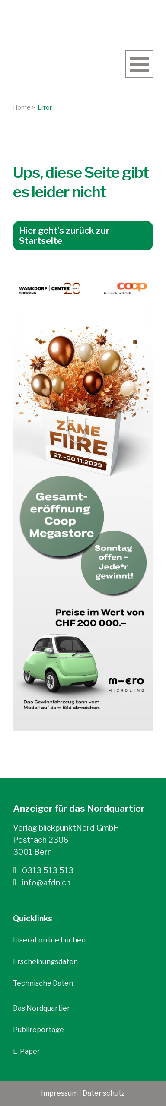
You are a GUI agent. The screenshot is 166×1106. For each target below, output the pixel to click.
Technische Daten (43, 983)
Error (45, 107)
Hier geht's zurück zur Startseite (64, 235)
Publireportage (38, 1030)
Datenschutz (104, 1093)
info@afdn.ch (41, 882)
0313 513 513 (43, 870)
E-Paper (26, 1051)
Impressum (59, 1093)
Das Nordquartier (41, 1008)
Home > (24, 107)
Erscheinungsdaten (45, 961)
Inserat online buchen (49, 940)
